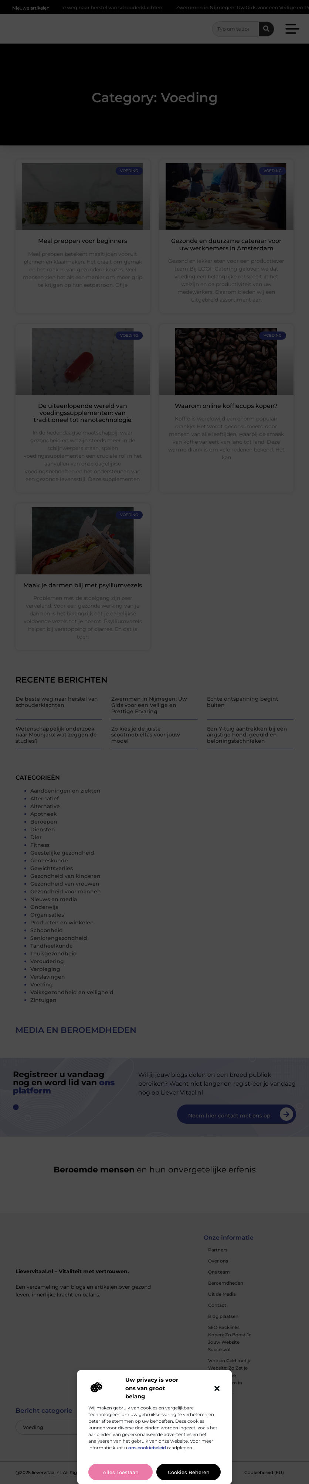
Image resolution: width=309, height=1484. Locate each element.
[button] (217, 1388)
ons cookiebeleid (147, 1447)
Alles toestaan (121, 1472)
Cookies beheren (189, 1472)
